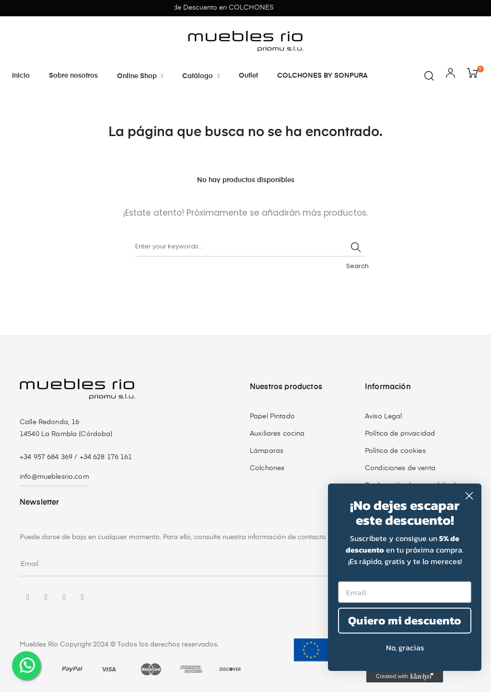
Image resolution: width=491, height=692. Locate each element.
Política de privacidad (400, 433)
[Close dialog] (469, 495)
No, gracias (405, 647)
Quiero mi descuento (404, 620)
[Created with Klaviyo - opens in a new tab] (404, 676)
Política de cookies (395, 451)
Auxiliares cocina (277, 433)
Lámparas (266, 451)
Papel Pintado (272, 416)
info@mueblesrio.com (54, 476)
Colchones (267, 468)
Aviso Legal (383, 416)
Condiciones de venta (400, 468)
